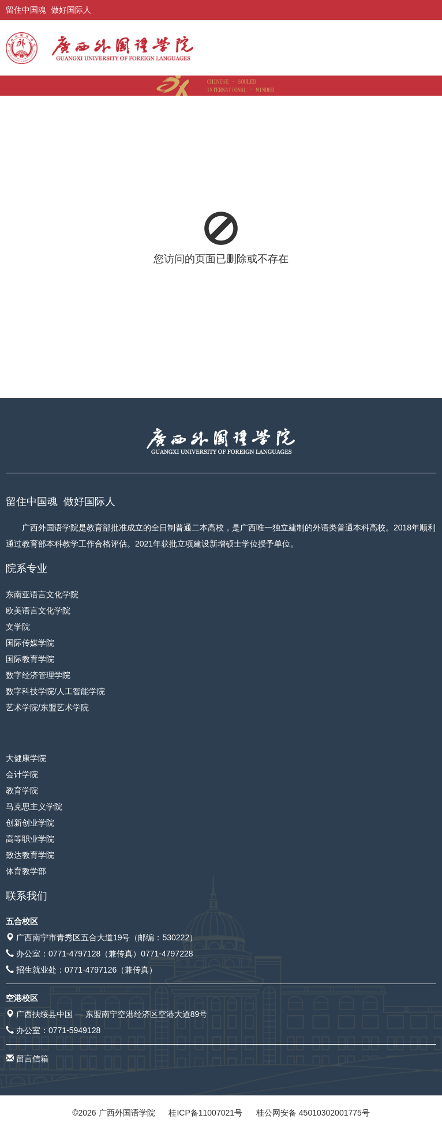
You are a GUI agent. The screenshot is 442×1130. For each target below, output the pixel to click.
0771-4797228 (167, 953)
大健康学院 (26, 758)
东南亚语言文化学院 (42, 594)
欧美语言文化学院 (38, 610)
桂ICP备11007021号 (205, 1112)
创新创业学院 (30, 822)
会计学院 (22, 774)
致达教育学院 (30, 855)
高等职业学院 (30, 838)
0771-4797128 (74, 953)
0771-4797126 (91, 969)
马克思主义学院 (34, 806)
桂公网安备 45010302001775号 (313, 1112)
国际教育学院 (30, 659)
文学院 (18, 626)
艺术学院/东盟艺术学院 (47, 707)
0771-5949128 (74, 1030)
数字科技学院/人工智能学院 (55, 691)
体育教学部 (26, 871)
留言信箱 (32, 1058)
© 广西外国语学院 (113, 1112)
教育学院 (22, 790)
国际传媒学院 (30, 642)
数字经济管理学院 (38, 675)
